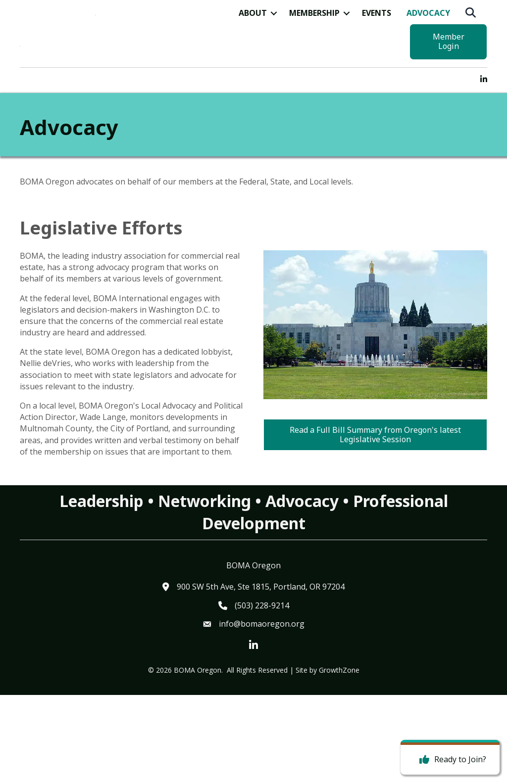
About (253, 53)
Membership (314, 53)
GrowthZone (339, 756)
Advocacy (428, 53)
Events (376, 53)
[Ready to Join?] (450, 760)
